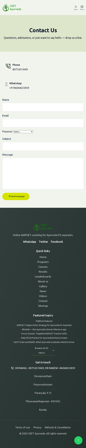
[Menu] (82, 7)
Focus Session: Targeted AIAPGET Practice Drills (44, 333)
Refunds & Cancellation (58, 427)
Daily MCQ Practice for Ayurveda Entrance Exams (43, 338)
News (43, 291)
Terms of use (22, 427)
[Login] (76, 8)
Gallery (43, 286)
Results (43, 271)
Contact (43, 300)
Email (5, 115)
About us (43, 281)
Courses (43, 266)
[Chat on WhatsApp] (78, 440)
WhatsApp (29, 241)
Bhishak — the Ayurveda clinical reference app (44, 329)
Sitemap (43, 305)
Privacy (37, 427)
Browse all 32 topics (44, 350)
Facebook (57, 241)
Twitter (43, 241)
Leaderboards (43, 276)
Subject (6, 138)
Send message (16, 196)
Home (43, 256)
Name (5, 99)
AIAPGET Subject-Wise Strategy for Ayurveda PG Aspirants (44, 325)
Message (7, 154)
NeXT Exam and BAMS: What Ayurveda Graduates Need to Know (43, 342)
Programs (43, 261)
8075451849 (20, 69)
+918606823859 (19, 87)
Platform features (44, 321)
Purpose (7, 131)
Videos (43, 296)
